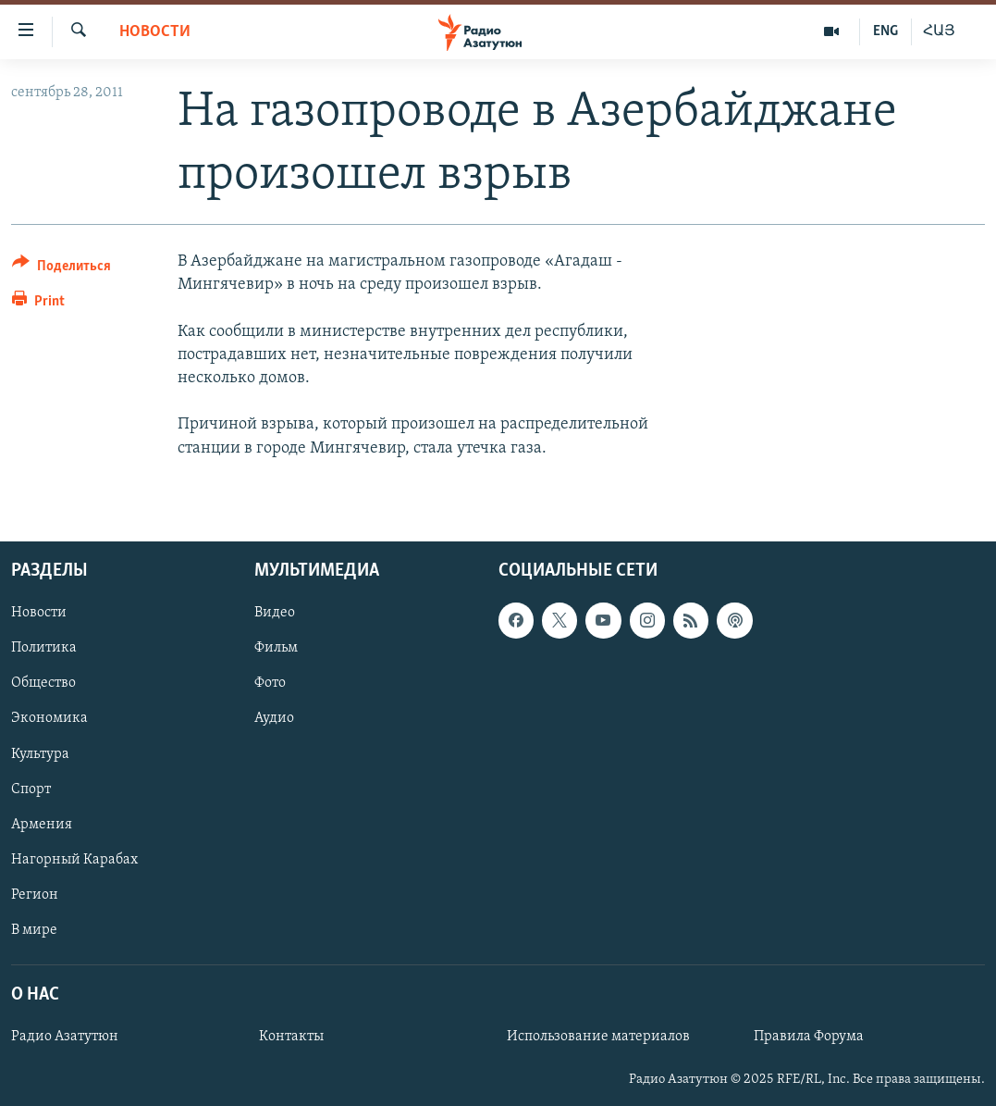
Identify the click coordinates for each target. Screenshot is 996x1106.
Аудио (274, 718)
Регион (34, 894)
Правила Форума (809, 1036)
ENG (885, 31)
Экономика (49, 718)
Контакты (291, 1036)
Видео (274, 612)
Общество (43, 683)
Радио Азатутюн (64, 1036)
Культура (40, 753)
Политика (44, 647)
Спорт (31, 788)
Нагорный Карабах (74, 858)
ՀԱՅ (939, 31)
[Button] (61, 269)
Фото (270, 683)
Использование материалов (598, 1036)
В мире (34, 930)
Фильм (276, 647)
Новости (155, 32)
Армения (41, 823)
